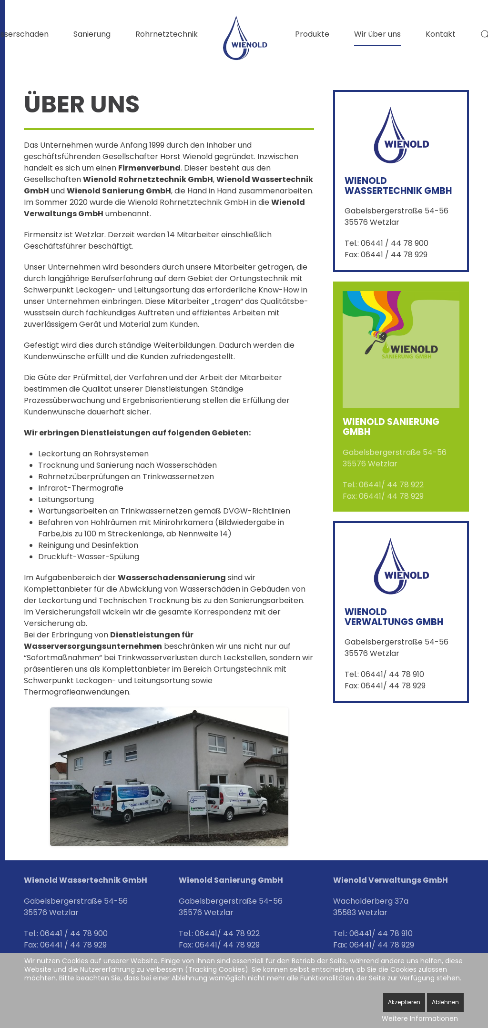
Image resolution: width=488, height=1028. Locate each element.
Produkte (312, 34)
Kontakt (441, 34)
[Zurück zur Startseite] (246, 37)
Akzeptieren (404, 1002)
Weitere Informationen (420, 1018)
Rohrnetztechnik (166, 34)
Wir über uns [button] (377, 34)
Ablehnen (445, 1002)
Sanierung (92, 34)
